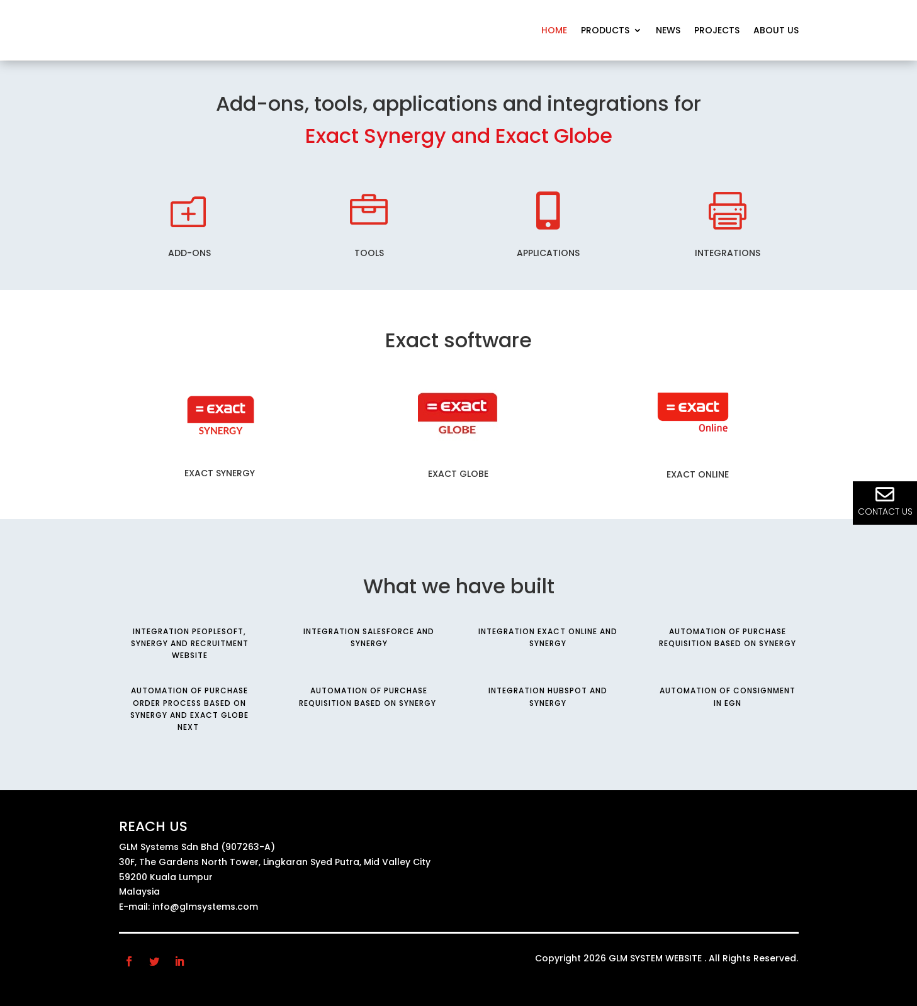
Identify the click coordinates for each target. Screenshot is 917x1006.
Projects (717, 30)
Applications (548, 253)
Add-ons (189, 253)
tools (369, 253)
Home (554, 30)
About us (776, 30)
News (668, 30)
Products (605, 30)
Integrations (727, 253)
